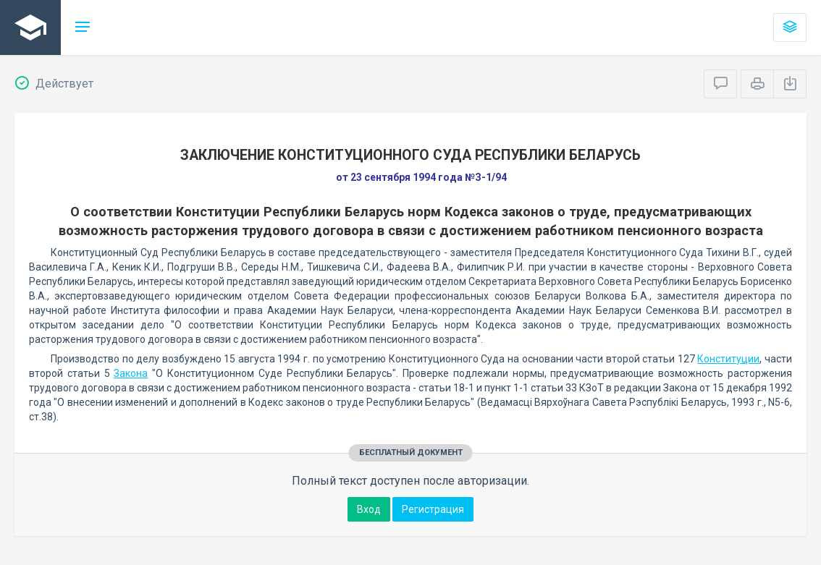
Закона (131, 373)
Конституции (728, 359)
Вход (369, 509)
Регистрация (433, 509)
